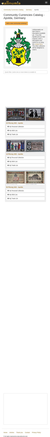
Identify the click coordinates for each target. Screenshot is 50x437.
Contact (27, 432)
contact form (39, 44)
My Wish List (12, 130)
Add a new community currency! (16, 23)
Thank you (19, 432)
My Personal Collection (15, 126)
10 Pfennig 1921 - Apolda (14, 154)
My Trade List (12, 134)
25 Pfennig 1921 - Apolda (14, 123)
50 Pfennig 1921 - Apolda (14, 187)
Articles (11, 432)
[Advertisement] (25, 93)
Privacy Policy (36, 432)
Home (5, 432)
